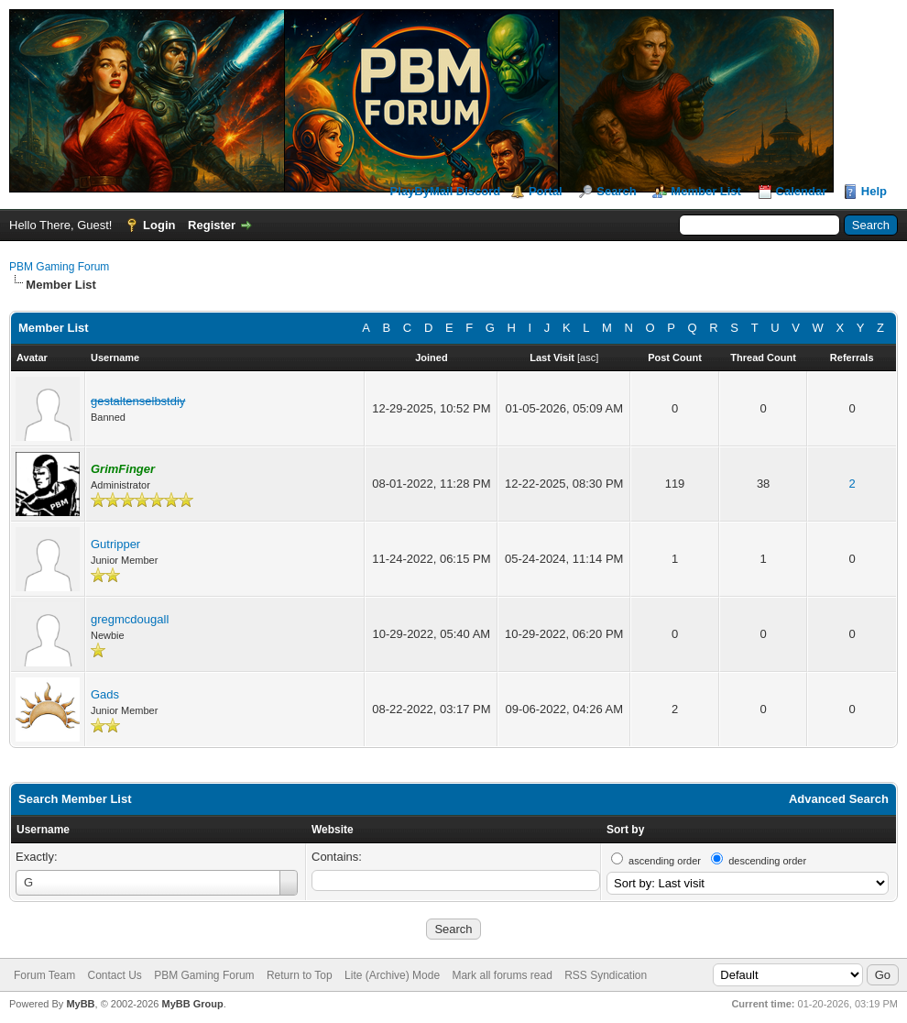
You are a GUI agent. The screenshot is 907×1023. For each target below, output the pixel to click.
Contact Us (114, 975)
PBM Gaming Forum (59, 266)
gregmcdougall (130, 619)
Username (43, 829)
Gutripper (115, 544)
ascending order (664, 860)
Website (332, 829)
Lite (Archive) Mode (392, 975)
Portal (546, 191)
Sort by (625, 829)
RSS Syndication (605, 975)
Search (616, 191)
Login (159, 225)
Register (211, 225)
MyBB (80, 1003)
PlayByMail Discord (445, 191)
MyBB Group (192, 1003)
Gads (105, 694)
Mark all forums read (502, 975)
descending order (767, 860)
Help (874, 191)
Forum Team (44, 975)
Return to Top (300, 975)
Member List (706, 191)
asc (588, 357)
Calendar (801, 191)
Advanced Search (839, 799)
